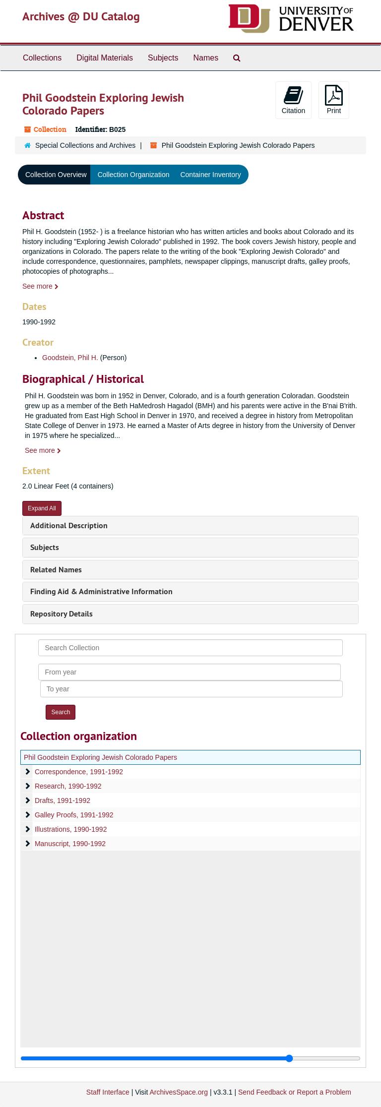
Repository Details (61, 614)
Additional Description (69, 525)
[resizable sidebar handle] (190, 1058)
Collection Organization (134, 175)
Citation (293, 100)
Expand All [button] (42, 508)
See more (40, 286)
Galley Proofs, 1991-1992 (74, 815)
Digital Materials (104, 58)
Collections (42, 58)
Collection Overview (56, 175)
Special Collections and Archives (85, 145)
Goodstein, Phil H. (70, 358)
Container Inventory (210, 175)
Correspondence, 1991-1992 (79, 772)
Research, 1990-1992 (68, 786)
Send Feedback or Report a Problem (294, 1092)
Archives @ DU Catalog (81, 16)
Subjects (163, 58)
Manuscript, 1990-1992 (70, 844)
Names (205, 58)
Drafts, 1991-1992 (62, 800)
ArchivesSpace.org (178, 1092)
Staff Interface (107, 1092)
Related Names (56, 569)
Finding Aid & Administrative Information (101, 591)
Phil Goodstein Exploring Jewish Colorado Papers (100, 757)
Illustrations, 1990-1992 (71, 829)
